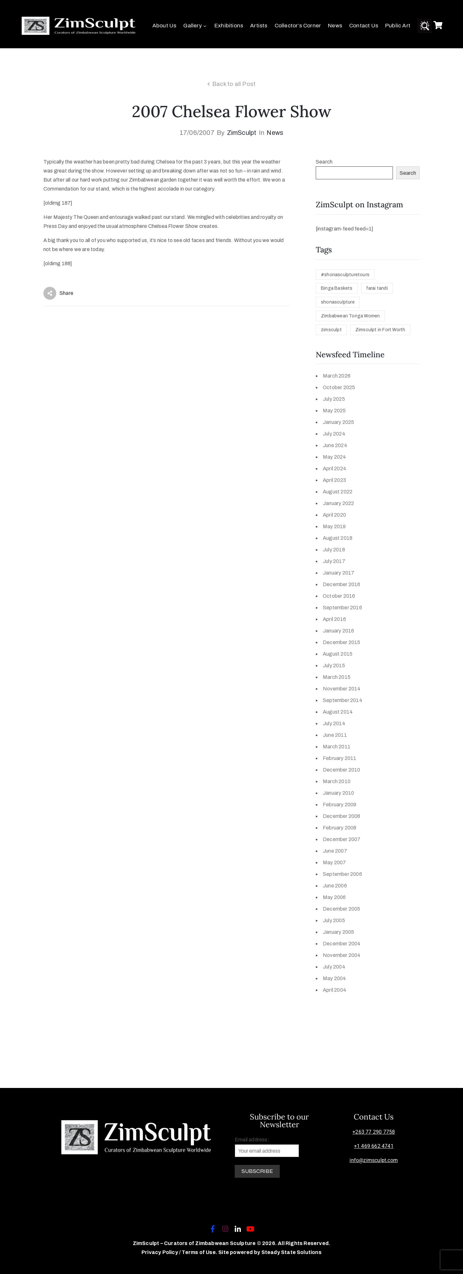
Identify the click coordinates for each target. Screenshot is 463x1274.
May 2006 (334, 897)
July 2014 (334, 723)
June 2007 (335, 851)
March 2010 (336, 781)
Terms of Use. (199, 1252)
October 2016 (339, 596)
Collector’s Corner (298, 26)
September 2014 (342, 700)
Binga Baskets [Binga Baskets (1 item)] (337, 288)
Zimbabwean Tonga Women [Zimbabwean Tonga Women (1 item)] (350, 316)
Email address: (267, 1147)
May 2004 (334, 978)
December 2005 (341, 909)
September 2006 (342, 874)
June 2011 (335, 735)
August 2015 (337, 654)
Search (324, 161)
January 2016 (338, 630)
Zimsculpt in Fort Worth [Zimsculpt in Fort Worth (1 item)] (380, 329)
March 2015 (336, 677)
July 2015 (334, 665)
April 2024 (334, 468)
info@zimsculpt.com (374, 1160)
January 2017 (338, 573)
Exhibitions (228, 26)
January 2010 (338, 793)
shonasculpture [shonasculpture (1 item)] (338, 302)
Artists (258, 26)
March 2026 (336, 376)
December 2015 (341, 642)
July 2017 (334, 561)
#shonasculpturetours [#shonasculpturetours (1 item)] (345, 274)
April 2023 (334, 480)
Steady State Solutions (291, 1252)
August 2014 (338, 712)
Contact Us (363, 26)
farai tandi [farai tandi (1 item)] (377, 288)
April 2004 (334, 990)
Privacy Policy (160, 1252)
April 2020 (334, 515)
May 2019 (334, 526)
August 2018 (337, 538)
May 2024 (334, 457)
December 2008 (341, 816)
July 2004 (334, 967)
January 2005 (338, 932)
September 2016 (342, 607)
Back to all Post (234, 84)
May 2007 (334, 862)
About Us (164, 26)
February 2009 (340, 804)
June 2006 (335, 885)
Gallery (195, 26)
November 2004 (342, 955)
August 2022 (337, 491)
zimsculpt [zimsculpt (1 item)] (331, 329)
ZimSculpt (242, 132)
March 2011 (336, 746)
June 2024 (335, 445)
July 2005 (334, 920)
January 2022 (338, 503)
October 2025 (339, 387)
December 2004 (342, 943)
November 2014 (342, 688)
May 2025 (334, 410)
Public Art (397, 26)
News (335, 26)
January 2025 (338, 422)
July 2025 (334, 399)
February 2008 (340, 827)
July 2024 (334, 433)
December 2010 (341, 770)
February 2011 (340, 758)
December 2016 (341, 584)
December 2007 (342, 839)
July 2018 (334, 549)
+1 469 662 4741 (374, 1146)
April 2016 (334, 619)
